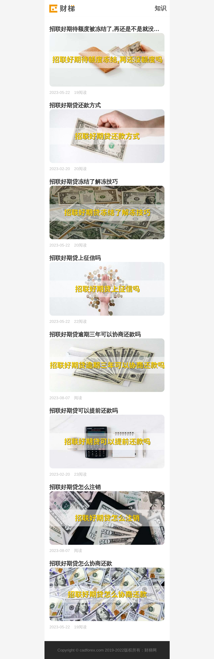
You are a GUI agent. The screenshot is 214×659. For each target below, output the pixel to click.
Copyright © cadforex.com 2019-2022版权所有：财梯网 (107, 650)
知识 (160, 8)
